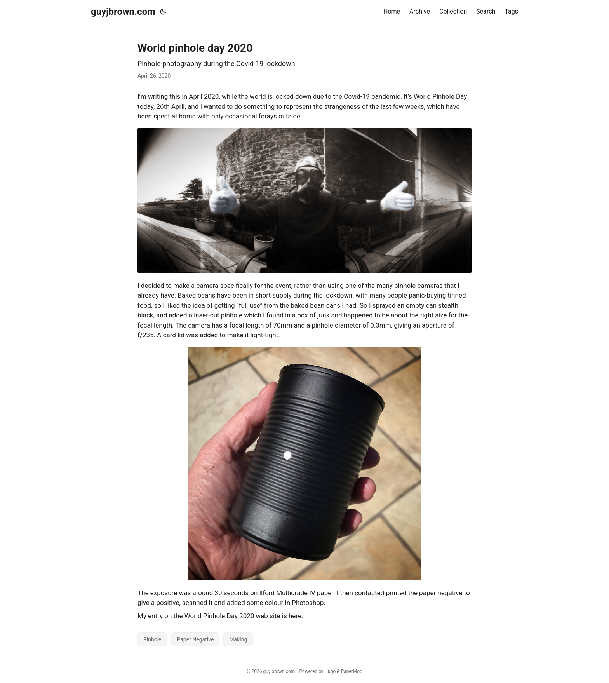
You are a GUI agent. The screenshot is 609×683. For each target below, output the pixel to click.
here (295, 616)
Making (238, 639)
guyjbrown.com (123, 11)
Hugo (330, 671)
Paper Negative (195, 639)
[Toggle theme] (163, 11)
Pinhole (152, 639)
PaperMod (351, 671)
